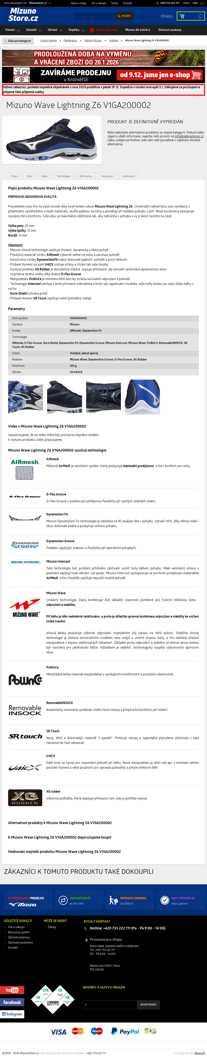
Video (44, 176)
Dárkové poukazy (170, 30)
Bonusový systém (19, 932)
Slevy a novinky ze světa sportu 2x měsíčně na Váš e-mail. (117, 995)
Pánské (10, 30)
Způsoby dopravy (19, 937)
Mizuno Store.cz (23, 15)
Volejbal (113, 40)
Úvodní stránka (48, 40)
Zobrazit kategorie (19, 41)
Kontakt (127, 3)
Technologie (63, 176)
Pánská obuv (70, 40)
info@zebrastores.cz (189, 136)
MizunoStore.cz (38, 3)
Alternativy (85, 176)
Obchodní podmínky (20, 942)
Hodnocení (129, 176)
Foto (29, 176)
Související (107, 176)
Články (114, 3)
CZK (195, 3)
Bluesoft (200, 1053)
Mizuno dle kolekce (137, 30)
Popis (14, 176)
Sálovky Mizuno (92, 40)
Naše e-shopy (79, 3)
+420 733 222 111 (169, 3)
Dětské (52, 30)
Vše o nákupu (98, 3)
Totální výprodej (106, 30)
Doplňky (74, 30)
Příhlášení (167, 16)
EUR (202, 3)
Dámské (31, 30)
